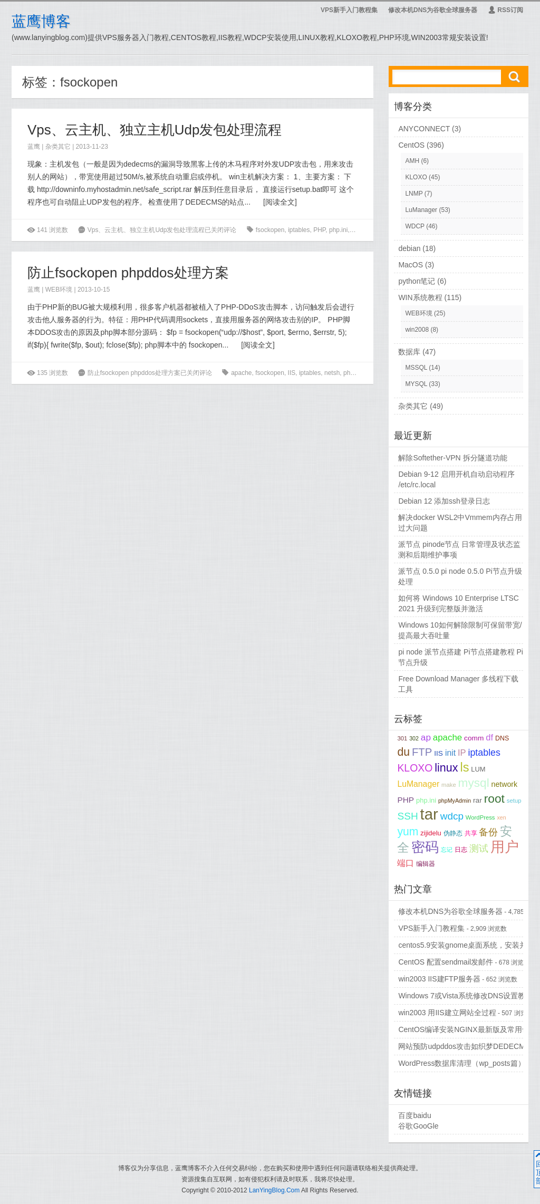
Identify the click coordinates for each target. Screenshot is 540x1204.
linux (446, 768)
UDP (368, 230)
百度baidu (414, 1115)
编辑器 (425, 863)
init (450, 752)
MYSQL (416, 384)
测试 (478, 848)
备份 (488, 832)
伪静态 (452, 833)
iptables (299, 230)
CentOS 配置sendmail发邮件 (445, 962)
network (504, 784)
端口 (405, 863)
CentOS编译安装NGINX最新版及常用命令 (467, 1029)
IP (462, 753)
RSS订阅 (505, 10)
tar (429, 814)
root (494, 798)
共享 (471, 833)
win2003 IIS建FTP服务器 (439, 979)
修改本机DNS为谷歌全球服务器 (432, 10)
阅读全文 (280, 202)
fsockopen (270, 230)
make (448, 785)
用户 (504, 847)
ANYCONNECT (424, 128)
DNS (502, 738)
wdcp (452, 816)
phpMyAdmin (454, 800)
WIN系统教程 (420, 297)
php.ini (338, 230)
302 (414, 738)
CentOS (411, 145)
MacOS (410, 265)
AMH (412, 161)
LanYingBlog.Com (274, 1190)
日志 (461, 849)
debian (409, 248)
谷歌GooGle (418, 1126)
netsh (332, 373)
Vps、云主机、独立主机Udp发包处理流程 (154, 130)
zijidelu (430, 833)
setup (514, 800)
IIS (292, 373)
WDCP (414, 226)
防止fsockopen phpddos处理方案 (128, 273)
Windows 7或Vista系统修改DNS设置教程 (465, 995)
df (489, 738)
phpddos (355, 373)
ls (464, 767)
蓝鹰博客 (41, 21)
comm (474, 738)
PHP (319, 230)
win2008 (417, 329)
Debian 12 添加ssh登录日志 (444, 501)
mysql (473, 782)
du (403, 752)
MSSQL (416, 367)
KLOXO (416, 177)
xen (501, 817)
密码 (425, 847)
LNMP (413, 193)
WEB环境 (58, 289)
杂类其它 (58, 146)
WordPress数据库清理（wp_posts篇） (461, 1063)
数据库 (409, 352)
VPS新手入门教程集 (349, 10)
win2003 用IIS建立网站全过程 (447, 1012)
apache (241, 373)
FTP (422, 752)
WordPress (480, 817)
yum (407, 831)
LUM (478, 769)
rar (355, 230)
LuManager (421, 210)
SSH (407, 816)
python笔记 (416, 281)
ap (426, 737)
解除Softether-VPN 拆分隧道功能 (452, 458)
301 (402, 738)
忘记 (446, 849)
